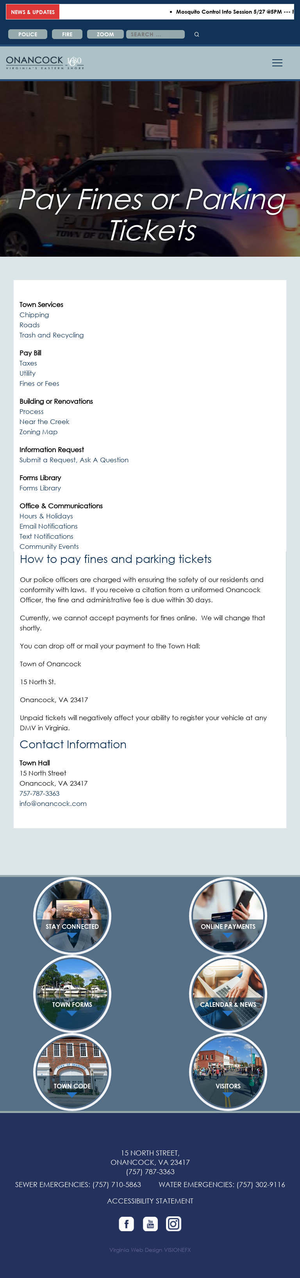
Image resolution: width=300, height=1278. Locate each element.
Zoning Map (39, 432)
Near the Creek (45, 421)
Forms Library (40, 488)
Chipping (34, 315)
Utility (28, 373)
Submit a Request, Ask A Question (74, 460)
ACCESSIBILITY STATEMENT (150, 1200)
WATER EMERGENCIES (195, 1184)
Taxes (28, 363)
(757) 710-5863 (116, 1184)
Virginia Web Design (135, 1249)
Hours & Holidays (46, 516)
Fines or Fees (39, 383)
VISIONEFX (177, 1249)
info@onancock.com (53, 803)
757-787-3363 (39, 793)
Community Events (49, 546)
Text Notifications (46, 536)
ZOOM (105, 34)
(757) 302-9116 (260, 1184)
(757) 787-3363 (150, 1171)
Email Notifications (49, 526)
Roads (30, 325)
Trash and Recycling (52, 335)
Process (32, 411)
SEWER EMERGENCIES (51, 1184)
